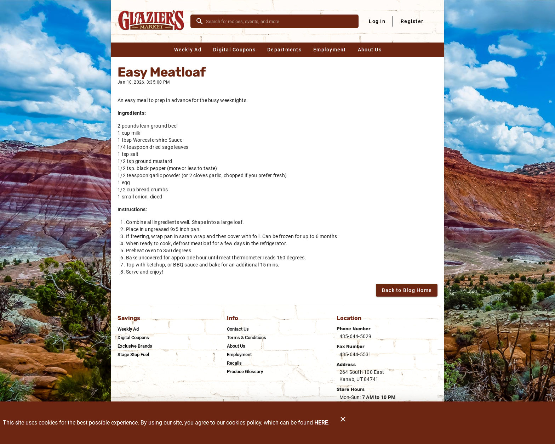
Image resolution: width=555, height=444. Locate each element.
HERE (321, 422)
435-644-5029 (355, 336)
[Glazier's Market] (152, 21)
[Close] (343, 422)
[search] (279, 21)
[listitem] (128, 329)
